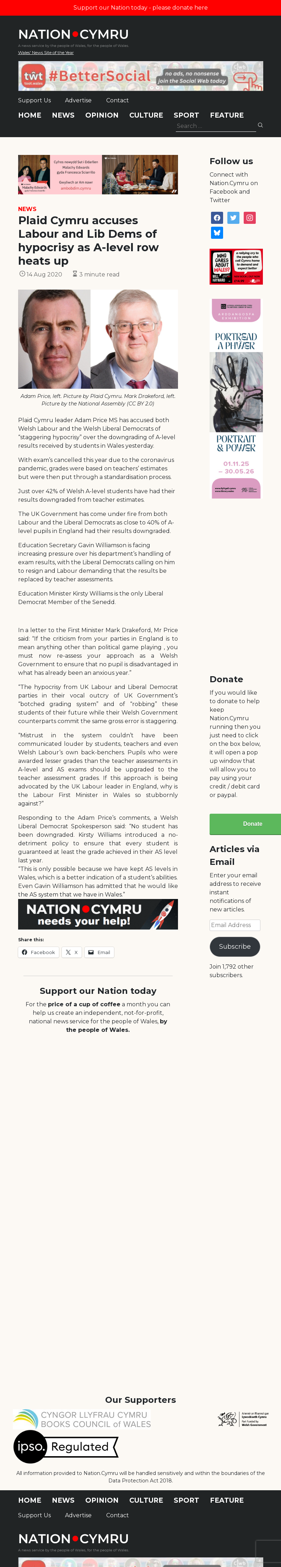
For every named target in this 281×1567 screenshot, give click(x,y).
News (63, 115)
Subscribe (235, 947)
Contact (117, 100)
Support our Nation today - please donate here (141, 7)
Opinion (102, 115)
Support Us (34, 100)
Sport (186, 115)
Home (29, 115)
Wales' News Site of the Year (46, 52)
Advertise (78, 100)
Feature (227, 115)
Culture (146, 115)
